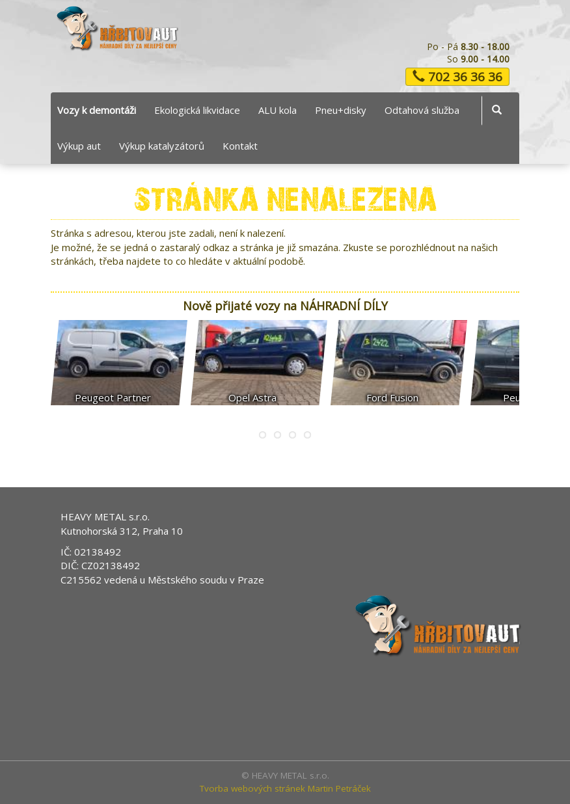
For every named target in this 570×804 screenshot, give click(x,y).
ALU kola (277, 109)
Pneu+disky (340, 109)
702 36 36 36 (457, 76)
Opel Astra (252, 397)
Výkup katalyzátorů (161, 145)
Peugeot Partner (113, 397)
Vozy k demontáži (96, 109)
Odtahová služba (422, 109)
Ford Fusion (392, 397)
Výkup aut (79, 145)
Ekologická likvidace (197, 109)
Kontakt (240, 145)
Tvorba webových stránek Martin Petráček (285, 788)
